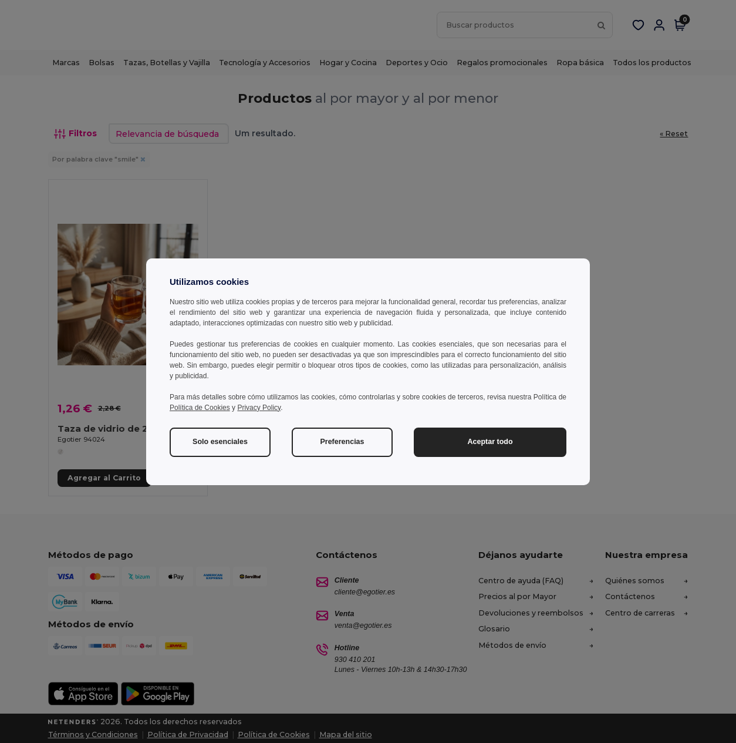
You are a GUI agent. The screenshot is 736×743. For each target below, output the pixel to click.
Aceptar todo (489, 442)
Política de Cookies (200, 408)
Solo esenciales (220, 442)
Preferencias (342, 442)
